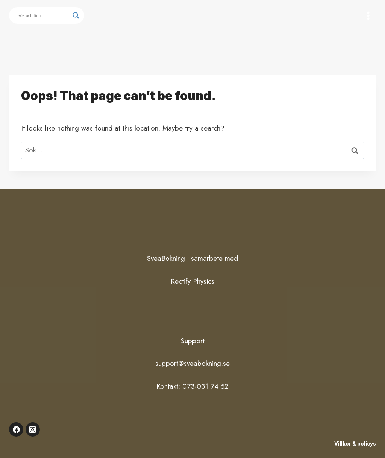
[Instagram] (33, 429)
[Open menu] (368, 15)
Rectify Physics (192, 281)
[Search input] (43, 15)
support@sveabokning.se (192, 363)
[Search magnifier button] (76, 15)
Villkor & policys (355, 444)
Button (192, 44)
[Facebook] (16, 429)
